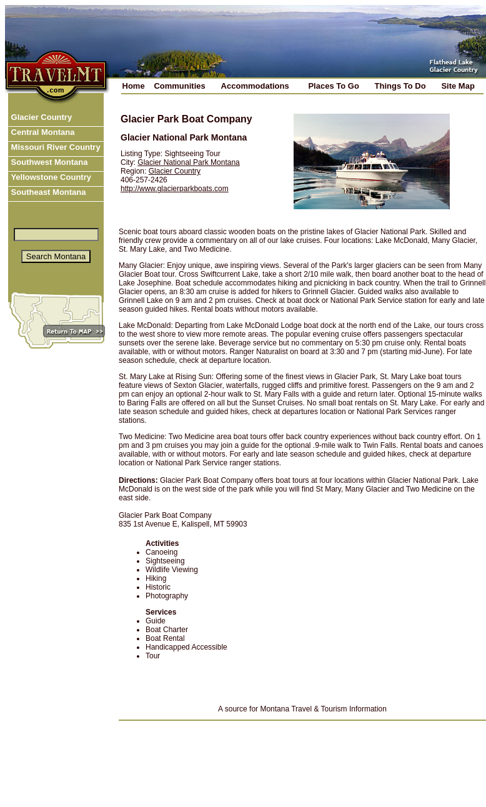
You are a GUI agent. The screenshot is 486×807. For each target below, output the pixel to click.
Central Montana (41, 132)
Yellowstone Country (50, 177)
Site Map (457, 86)
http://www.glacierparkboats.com (175, 188)
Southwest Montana (48, 162)
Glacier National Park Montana (188, 162)
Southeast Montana (47, 192)
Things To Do (400, 86)
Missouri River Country (55, 147)
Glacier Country (40, 117)
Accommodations (255, 86)
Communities (179, 86)
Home (133, 86)
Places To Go (333, 86)
